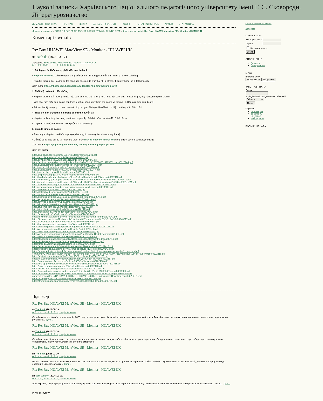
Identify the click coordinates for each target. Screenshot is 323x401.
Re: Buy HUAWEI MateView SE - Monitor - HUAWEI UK (174, 31)
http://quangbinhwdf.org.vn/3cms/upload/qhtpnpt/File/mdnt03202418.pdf (69, 197)
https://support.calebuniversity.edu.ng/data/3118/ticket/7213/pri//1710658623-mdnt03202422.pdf (81, 271)
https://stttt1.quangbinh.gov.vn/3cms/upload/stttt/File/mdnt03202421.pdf (68, 268)
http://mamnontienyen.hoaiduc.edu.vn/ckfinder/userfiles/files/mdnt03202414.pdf (72, 187)
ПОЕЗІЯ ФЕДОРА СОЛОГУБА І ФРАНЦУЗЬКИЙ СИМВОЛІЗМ (87, 31)
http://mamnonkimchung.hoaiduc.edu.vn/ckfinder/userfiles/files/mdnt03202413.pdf (74, 184)
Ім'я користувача (254, 40)
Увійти (83, 24)
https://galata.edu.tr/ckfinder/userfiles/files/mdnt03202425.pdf (63, 214)
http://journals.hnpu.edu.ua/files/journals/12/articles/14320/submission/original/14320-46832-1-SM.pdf (84, 182)
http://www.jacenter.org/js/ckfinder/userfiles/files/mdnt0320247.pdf (65, 231)
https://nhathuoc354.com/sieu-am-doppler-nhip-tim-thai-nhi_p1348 (80, 86)
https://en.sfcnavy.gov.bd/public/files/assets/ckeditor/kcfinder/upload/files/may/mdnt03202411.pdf (81, 179)
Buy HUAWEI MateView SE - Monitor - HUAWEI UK (70, 62)
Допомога (250, 29)
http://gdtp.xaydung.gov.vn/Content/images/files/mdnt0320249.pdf (65, 174)
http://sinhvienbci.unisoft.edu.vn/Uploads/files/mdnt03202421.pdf (65, 204)
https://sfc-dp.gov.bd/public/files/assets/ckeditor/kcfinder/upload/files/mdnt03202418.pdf (76, 263)
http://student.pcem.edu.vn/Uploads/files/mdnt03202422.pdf (62, 207)
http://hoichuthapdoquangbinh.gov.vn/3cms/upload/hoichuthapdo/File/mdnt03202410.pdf (77, 177)
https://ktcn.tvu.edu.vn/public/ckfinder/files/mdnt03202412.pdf (63, 244)
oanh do (42, 57)
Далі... (49, 319)
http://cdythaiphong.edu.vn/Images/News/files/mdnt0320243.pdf (64, 160)
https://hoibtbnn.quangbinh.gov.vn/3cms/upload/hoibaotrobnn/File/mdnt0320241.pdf (74, 216)
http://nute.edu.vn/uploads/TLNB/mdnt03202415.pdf (58, 189)
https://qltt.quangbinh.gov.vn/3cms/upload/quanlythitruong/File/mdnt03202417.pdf (73, 258)
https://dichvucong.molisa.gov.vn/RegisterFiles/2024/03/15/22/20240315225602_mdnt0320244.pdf (82, 162)
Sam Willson (42, 375)
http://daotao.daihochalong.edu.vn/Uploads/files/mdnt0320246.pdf (65, 167)
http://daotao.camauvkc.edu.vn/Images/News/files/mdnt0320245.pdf (67, 165)
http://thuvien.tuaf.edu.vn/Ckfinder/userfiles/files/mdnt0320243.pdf (65, 221)
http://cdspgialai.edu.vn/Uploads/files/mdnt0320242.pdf (60, 157)
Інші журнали (257, 118)
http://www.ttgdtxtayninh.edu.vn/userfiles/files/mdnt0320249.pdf (64, 236)
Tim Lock (40, 309)
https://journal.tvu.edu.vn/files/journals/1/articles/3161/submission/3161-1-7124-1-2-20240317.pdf (81, 219)
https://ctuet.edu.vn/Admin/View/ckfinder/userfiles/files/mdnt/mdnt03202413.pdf (72, 246)
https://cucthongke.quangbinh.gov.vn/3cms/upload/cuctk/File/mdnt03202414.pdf (73, 249)
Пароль (249, 43)
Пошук (126, 24)
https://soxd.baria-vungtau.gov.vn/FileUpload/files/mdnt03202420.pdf (67, 266)
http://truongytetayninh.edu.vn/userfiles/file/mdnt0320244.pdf (63, 224)
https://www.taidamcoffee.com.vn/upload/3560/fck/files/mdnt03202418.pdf (70, 261)
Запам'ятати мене (259, 48)
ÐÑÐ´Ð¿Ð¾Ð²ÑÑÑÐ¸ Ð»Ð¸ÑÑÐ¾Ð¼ (54, 65)
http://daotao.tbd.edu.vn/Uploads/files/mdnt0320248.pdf (60, 172)
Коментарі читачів (132, 31)
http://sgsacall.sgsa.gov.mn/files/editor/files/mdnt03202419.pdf (64, 199)
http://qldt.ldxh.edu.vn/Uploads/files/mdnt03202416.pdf (60, 192)
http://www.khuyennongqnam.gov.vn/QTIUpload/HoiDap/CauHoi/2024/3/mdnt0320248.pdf (78, 234)
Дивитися (255, 63)
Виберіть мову (253, 77)
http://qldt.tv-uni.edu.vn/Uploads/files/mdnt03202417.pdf (60, 194)
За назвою (256, 116)
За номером (257, 111)
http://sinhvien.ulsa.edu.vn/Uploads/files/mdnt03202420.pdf (62, 202)
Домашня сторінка (44, 24)
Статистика (186, 24)
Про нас (67, 24)
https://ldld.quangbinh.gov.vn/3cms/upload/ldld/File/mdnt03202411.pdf (68, 241)
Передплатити (258, 65)
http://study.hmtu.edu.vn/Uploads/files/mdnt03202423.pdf (61, 209)
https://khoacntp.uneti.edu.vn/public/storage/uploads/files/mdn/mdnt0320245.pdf (73, 226)
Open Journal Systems (259, 23)
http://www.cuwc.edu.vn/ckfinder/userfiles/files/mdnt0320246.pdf (65, 229)
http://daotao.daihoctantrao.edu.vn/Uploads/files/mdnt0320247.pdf (66, 169)
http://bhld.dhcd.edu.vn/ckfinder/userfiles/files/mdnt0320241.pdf (64, 155)
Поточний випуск (147, 24)
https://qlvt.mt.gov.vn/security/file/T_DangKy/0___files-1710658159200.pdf (70, 256)
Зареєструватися (104, 24)
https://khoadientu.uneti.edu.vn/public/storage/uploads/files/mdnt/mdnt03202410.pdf (75, 239)
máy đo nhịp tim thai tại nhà (99, 139)
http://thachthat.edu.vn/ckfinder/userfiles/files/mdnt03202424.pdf (65, 211)
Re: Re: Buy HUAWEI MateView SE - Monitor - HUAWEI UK (76, 303)
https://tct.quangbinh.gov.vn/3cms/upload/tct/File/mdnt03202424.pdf (66, 278)
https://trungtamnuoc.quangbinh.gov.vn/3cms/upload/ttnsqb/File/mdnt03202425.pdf (74, 281)
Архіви (169, 24)
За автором (256, 114)
